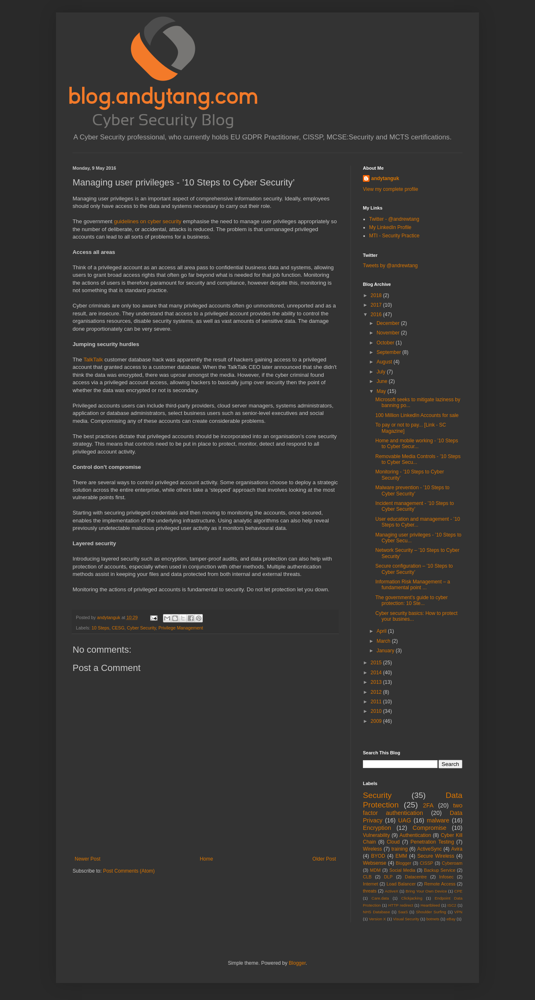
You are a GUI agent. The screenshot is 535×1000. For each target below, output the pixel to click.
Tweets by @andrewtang (390, 265)
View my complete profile (390, 189)
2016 (377, 314)
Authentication (415, 835)
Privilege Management (180, 627)
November (389, 333)
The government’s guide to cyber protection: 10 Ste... (411, 600)
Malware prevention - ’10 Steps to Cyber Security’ (412, 490)
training (400, 849)
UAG (404, 820)
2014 (377, 673)
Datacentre (416, 876)
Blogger (403, 863)
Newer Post (87, 859)
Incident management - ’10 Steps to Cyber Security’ (414, 506)
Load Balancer (401, 883)
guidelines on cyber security (148, 221)
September (389, 352)
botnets (432, 919)
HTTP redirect (400, 905)
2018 (377, 295)
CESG (118, 627)
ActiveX (392, 891)
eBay (450, 919)
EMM (401, 856)
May (382, 391)
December (389, 323)
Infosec (446, 876)
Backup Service (439, 870)
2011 (377, 702)
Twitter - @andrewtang (394, 219)
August (385, 362)
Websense (374, 863)
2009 (377, 721)
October (386, 343)
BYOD (378, 856)
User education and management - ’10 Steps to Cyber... (417, 522)
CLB (367, 876)
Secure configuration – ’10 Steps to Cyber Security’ (414, 569)
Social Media (402, 870)
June (383, 381)
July (382, 372)
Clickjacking (412, 898)
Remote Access (440, 883)
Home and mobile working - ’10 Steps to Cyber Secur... (416, 443)
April (382, 631)
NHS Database (376, 912)
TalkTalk (93, 359)
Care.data (380, 898)
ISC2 (451, 905)
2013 (377, 682)
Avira (456, 849)
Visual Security (406, 919)
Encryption (377, 827)
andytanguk (385, 178)
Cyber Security (141, 627)
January (386, 651)
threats (370, 890)
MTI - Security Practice (394, 236)
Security (377, 795)
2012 (377, 692)
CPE (458, 891)
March (384, 641)
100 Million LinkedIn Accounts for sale (417, 415)
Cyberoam (452, 863)
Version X (377, 919)
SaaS (403, 912)
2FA (428, 805)
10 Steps (100, 627)
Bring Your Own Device (426, 891)
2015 (377, 663)
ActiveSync (429, 849)
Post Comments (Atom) (129, 871)
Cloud (393, 842)
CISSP (426, 863)
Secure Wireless (435, 856)
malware (438, 820)
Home (206, 859)
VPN (458, 912)
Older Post (324, 859)
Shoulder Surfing (431, 912)
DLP (388, 876)
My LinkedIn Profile (390, 227)
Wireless (372, 849)
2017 (377, 305)
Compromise (430, 827)
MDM (375, 870)
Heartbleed (430, 905)
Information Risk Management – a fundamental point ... (412, 584)
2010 (377, 711)
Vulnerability (376, 835)
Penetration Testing (432, 842)
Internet (370, 883)
